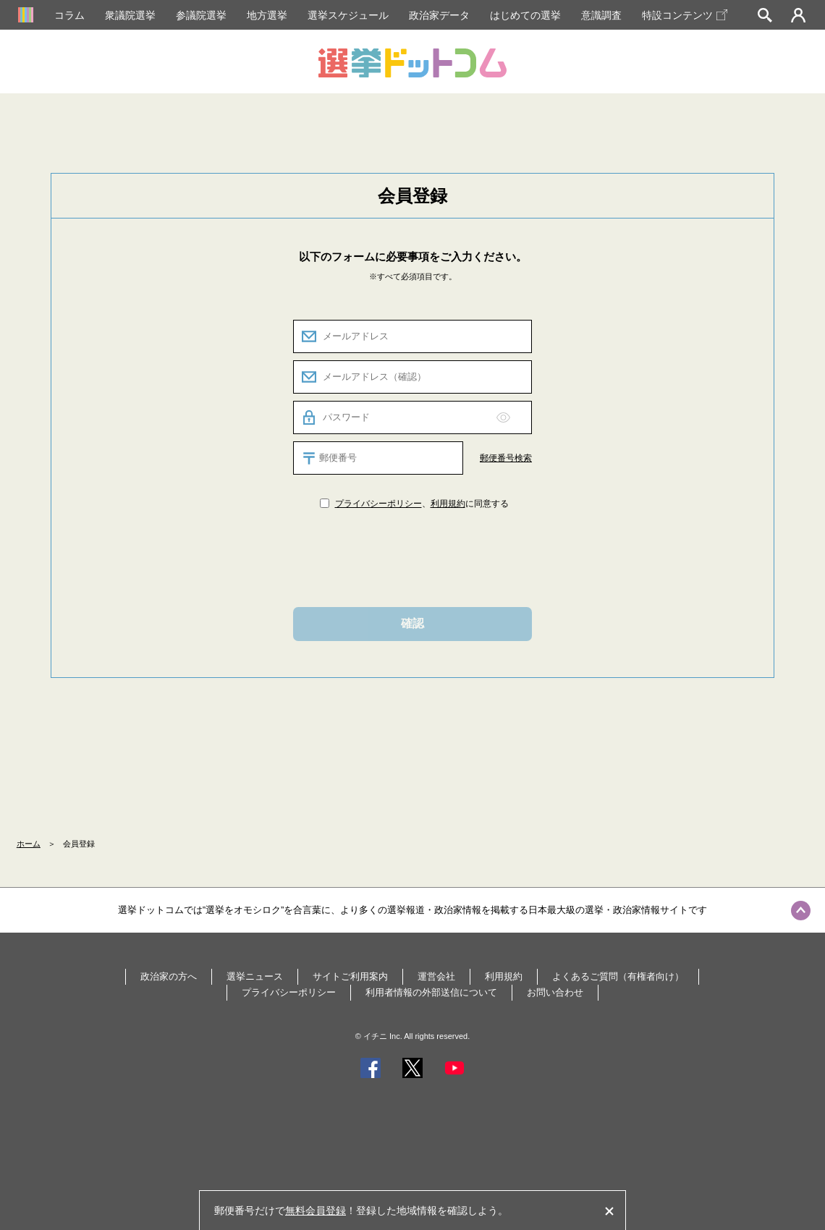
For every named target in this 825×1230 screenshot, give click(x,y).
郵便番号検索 (506, 458)
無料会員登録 (315, 1210)
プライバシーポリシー (378, 504)
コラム (69, 15)
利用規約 (448, 504)
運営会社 (436, 976)
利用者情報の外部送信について (431, 992)
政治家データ (439, 15)
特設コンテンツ (684, 15)
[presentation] (412, 557)
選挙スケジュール (348, 15)
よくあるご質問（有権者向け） (618, 976)
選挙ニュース (255, 976)
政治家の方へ (168, 976)
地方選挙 (267, 15)
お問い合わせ (555, 992)
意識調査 (601, 15)
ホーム (29, 843)
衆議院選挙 (130, 15)
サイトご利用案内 (350, 976)
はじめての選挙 (525, 15)
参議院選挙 (201, 15)
